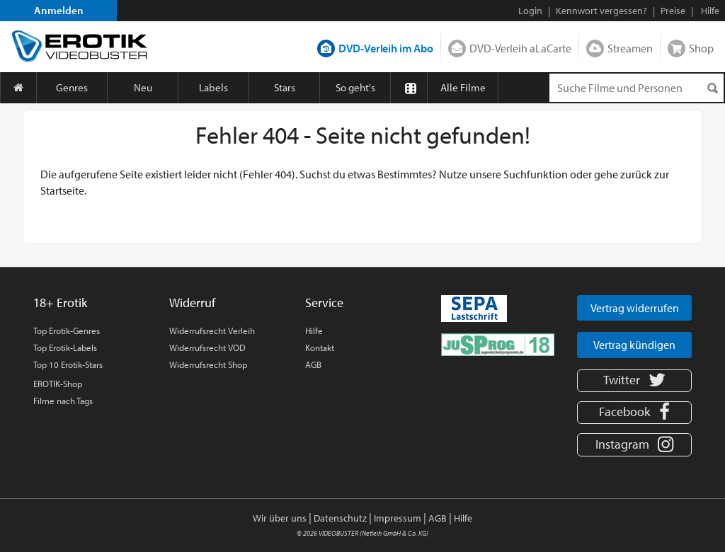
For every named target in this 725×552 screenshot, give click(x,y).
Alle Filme (463, 87)
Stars (284, 87)
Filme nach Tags (63, 400)
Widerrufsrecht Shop (208, 364)
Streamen (630, 48)
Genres (72, 87)
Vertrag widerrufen (634, 308)
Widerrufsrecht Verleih (212, 330)
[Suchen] (712, 88)
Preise (673, 10)
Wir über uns (280, 518)
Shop (701, 48)
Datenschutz (340, 518)
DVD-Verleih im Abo (385, 48)
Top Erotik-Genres (66, 330)
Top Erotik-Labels (65, 347)
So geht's (355, 87)
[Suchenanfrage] (636, 88)
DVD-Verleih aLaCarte (520, 48)
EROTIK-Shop (57, 383)
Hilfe (314, 330)
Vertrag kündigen (634, 345)
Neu (143, 87)
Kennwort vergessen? (601, 10)
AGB (313, 364)
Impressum (397, 518)
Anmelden (59, 10)
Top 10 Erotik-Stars (68, 364)
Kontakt (319, 347)
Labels (213, 87)
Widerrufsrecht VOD (207, 347)
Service (324, 302)
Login (530, 10)
